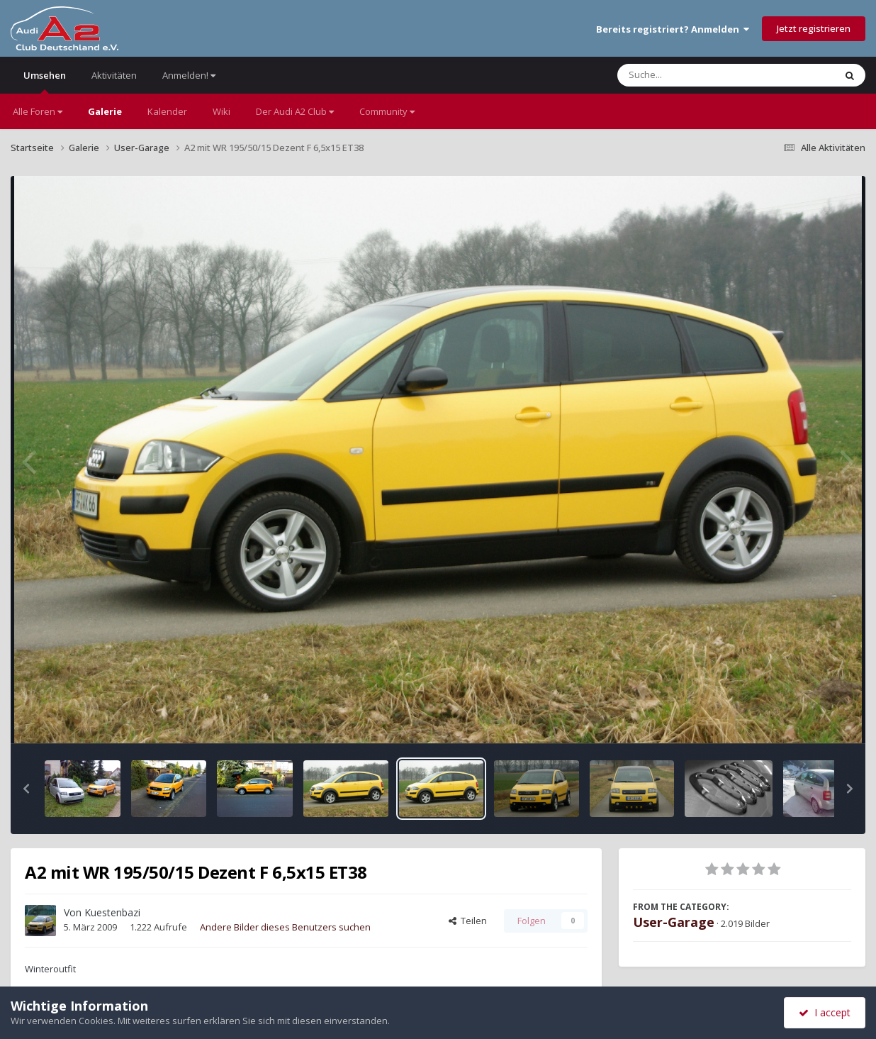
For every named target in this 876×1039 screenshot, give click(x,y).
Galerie (105, 111)
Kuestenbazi (112, 912)
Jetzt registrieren (813, 28)
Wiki (221, 111)
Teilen (468, 920)
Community (387, 111)
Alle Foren (37, 111)
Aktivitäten (114, 75)
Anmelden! (188, 75)
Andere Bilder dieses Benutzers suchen (285, 927)
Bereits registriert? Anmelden (672, 29)
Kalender (167, 111)
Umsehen (44, 81)
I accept (824, 1012)
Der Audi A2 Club (295, 111)
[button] (26, 788)
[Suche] (697, 75)
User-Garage (673, 921)
